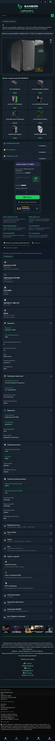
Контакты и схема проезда (8, 697)
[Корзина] (38, 738)
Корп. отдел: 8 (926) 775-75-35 (9, 719)
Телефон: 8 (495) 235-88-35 (9, 714)
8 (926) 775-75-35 (27, 677)
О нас (2, 694)
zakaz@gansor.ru (27, 672)
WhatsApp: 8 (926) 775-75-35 (9, 716)
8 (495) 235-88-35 (37, 653)
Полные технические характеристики (16, 244)
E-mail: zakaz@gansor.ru (7, 717)
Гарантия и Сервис (10, 249)
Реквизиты (4, 699)
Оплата (3, 706)
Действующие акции (7, 692)
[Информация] (41, 2)
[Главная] (5, 738)
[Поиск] (27, 738)
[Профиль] (49, 738)
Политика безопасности (8, 707)
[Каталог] (16, 738)
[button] (27, 11)
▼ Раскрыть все (8, 258)
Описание (36, 244)
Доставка (3, 704)
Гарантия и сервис (6, 695)
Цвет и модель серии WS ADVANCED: (16, 78)
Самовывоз (4, 709)
